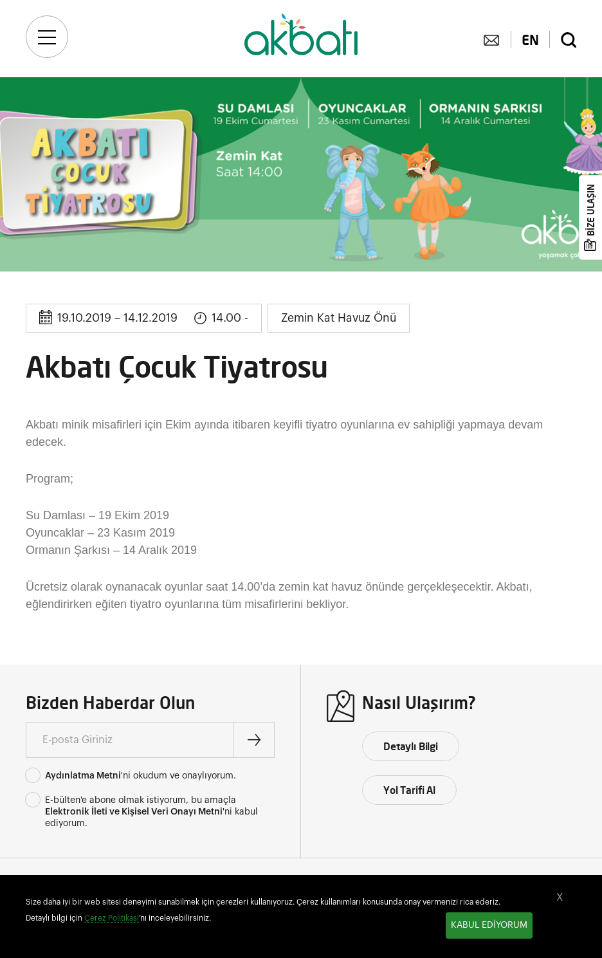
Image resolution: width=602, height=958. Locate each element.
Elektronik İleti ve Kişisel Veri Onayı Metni (134, 811)
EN (530, 40)
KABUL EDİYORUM (489, 925)
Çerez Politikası (111, 918)
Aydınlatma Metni (83, 775)
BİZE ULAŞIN (590, 210)
